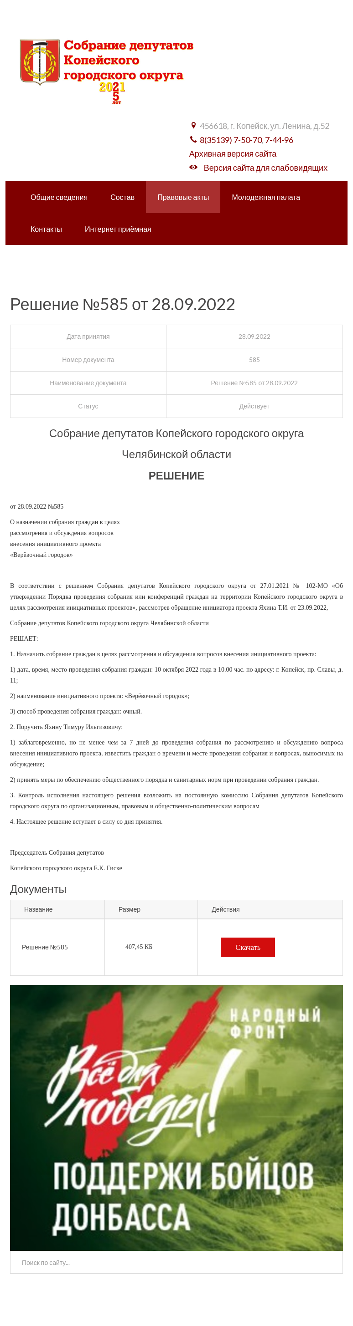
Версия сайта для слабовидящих (265, 168)
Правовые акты (183, 197)
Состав (122, 197)
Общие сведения (59, 197)
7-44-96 (279, 140)
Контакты (46, 228)
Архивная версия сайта (232, 153)
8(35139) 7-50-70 (231, 140)
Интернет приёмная (118, 228)
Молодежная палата (266, 197)
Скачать (247, 947)
